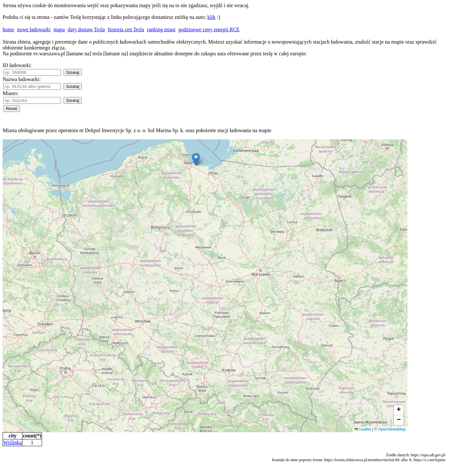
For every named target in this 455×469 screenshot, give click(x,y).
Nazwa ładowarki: (22, 79)
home (8, 29)
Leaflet (362, 429)
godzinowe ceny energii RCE (209, 29)
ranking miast (161, 29)
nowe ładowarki (34, 29)
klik (211, 17)
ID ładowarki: (17, 65)
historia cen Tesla (126, 29)
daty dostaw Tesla (86, 29)
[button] (196, 159)
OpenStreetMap (392, 429)
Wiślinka (12, 442)
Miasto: (11, 93)
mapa (59, 29)
